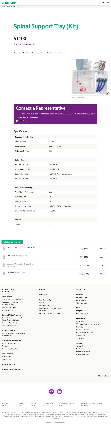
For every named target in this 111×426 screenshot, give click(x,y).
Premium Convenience (9, 326)
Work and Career (44, 306)
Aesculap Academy (8, 364)
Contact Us (79, 346)
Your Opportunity (45, 300)
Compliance (80, 321)
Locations (79, 349)
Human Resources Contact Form (49, 313)
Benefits (42, 303)
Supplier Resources (82, 354)
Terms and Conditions (5, 404)
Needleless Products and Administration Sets (10, 303)
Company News (81, 311)
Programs (5, 346)
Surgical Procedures (9, 330)
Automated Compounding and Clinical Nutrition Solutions (12, 319)
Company (79, 294)
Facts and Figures (82, 297)
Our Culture (43, 294)
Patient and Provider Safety (85, 332)
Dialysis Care (6, 359)
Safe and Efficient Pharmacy (11, 315)
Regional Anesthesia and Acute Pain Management (13, 334)
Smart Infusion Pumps (9, 307)
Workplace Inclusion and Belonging (87, 324)
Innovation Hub (81, 300)
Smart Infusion (7, 297)
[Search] (103, 2)
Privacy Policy (33, 404)
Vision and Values (81, 303)
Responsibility (81, 318)
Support (79, 343)
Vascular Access (7, 310)
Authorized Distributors (9, 343)
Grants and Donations (83, 330)
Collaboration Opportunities (11, 340)
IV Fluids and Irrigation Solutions (12, 299)
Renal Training (6, 356)
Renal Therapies (7, 354)
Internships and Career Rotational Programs (50, 310)
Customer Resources (83, 352)
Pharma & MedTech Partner (11, 349)
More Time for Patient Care (11, 370)
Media (78, 308)
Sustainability (80, 338)
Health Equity (80, 327)
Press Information (82, 313)
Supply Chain (80, 335)
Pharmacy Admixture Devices (11, 323)
